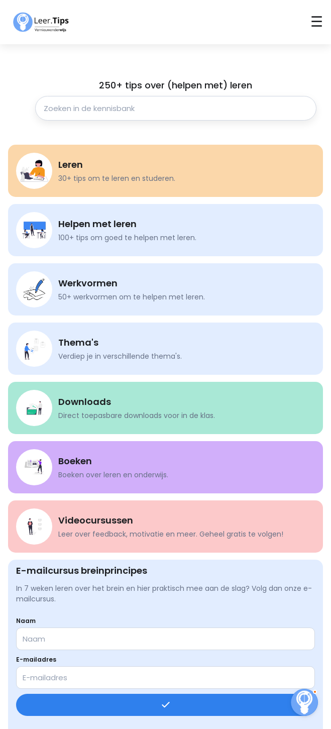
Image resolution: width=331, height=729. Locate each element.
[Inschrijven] (165, 705)
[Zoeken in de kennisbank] (175, 108)
